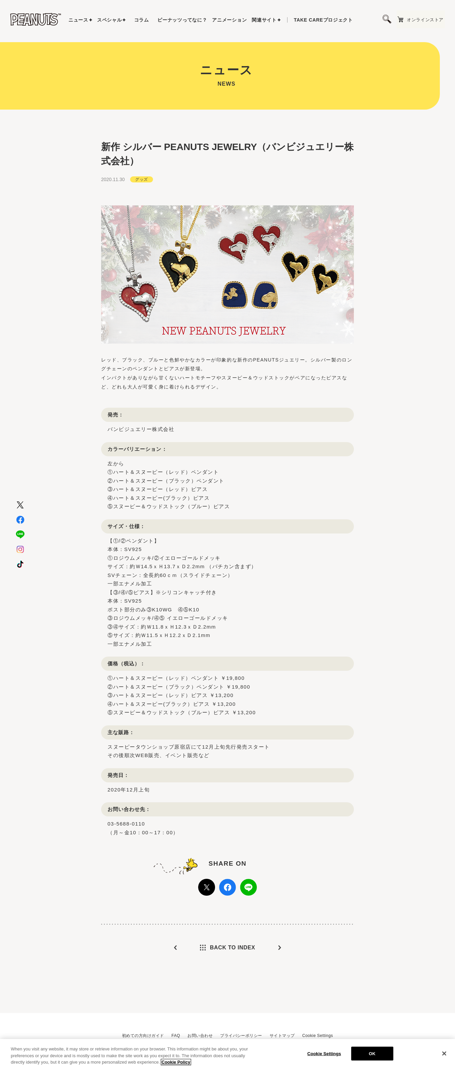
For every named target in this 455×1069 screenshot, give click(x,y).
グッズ (141, 195)
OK (372, 1055)
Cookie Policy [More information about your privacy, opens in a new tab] (175, 1064)
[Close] (444, 1055)
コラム (141, 20)
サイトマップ (282, 1035)
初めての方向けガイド (143, 1035)
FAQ (176, 1035)
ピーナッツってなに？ (182, 20)
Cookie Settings (317, 1035)
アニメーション (229, 20)
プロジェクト (323, 20)
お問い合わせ (200, 1035)
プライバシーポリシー (241, 1035)
